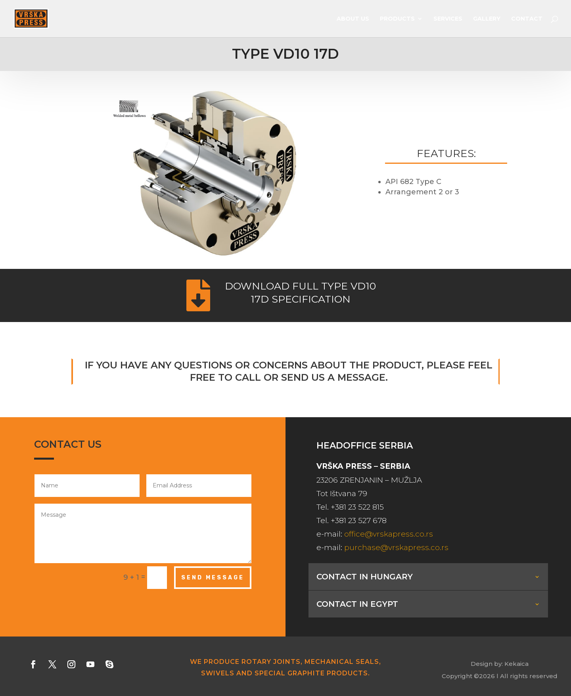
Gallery (486, 19)
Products (397, 19)
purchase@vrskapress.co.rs (396, 547)
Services (447, 19)
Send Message (212, 577)
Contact (526, 19)
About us (353, 19)
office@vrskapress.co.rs (388, 534)
